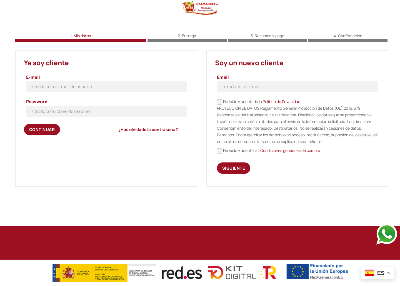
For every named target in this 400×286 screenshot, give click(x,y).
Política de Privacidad (281, 124)
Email (223, 100)
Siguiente (233, 191)
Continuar (42, 152)
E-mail (33, 100)
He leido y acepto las (268, 173)
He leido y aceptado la (297, 145)
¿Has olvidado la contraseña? (148, 152)
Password (37, 124)
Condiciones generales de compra (290, 173)
